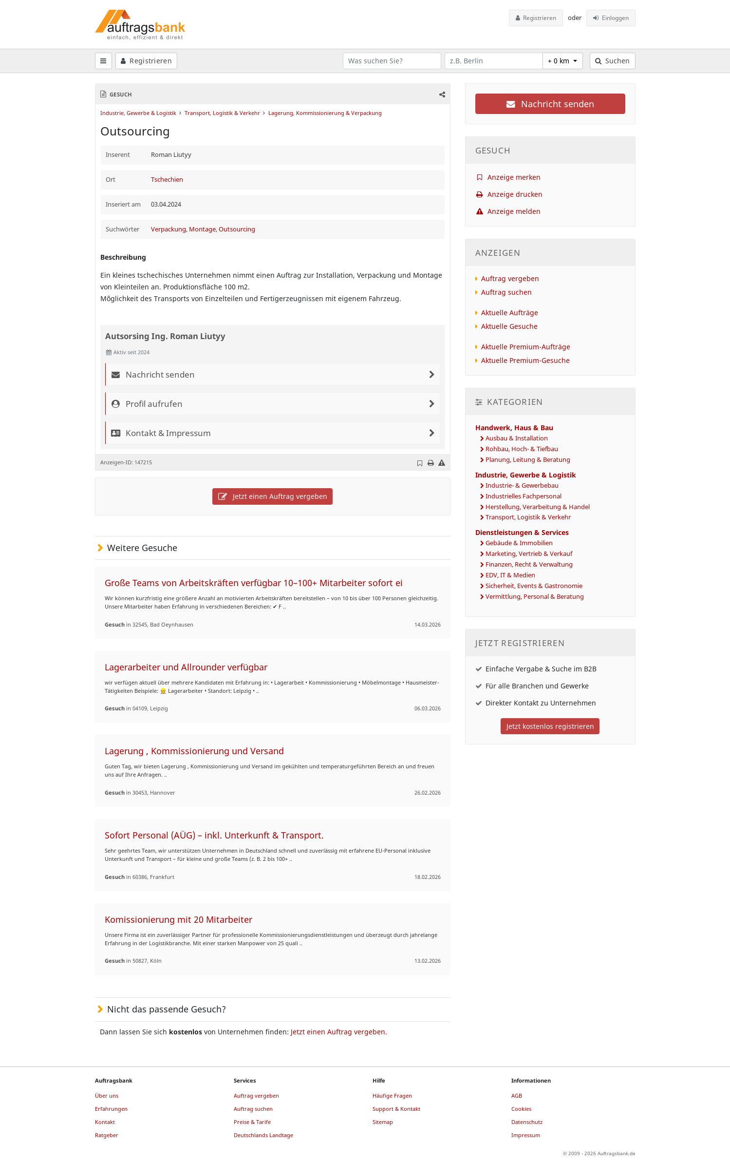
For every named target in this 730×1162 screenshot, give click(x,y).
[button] (441, 94)
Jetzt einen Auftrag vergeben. (339, 1031)
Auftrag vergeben (510, 278)
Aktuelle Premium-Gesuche (525, 360)
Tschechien (167, 179)
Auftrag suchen (506, 292)
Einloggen (611, 18)
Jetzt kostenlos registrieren (550, 726)
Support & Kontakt (396, 1108)
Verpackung (168, 229)
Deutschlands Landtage (263, 1135)
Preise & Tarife (252, 1121)
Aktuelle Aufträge (509, 312)
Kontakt (105, 1121)
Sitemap (383, 1121)
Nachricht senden (550, 104)
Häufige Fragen (392, 1095)
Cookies (521, 1108)
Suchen (612, 60)
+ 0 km (559, 60)
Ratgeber (106, 1135)
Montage (202, 229)
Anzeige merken (508, 177)
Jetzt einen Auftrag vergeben (272, 496)
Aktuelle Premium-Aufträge (525, 346)
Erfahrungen (111, 1108)
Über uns (106, 1095)
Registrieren (536, 18)
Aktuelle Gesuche (509, 326)
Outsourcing (237, 229)
